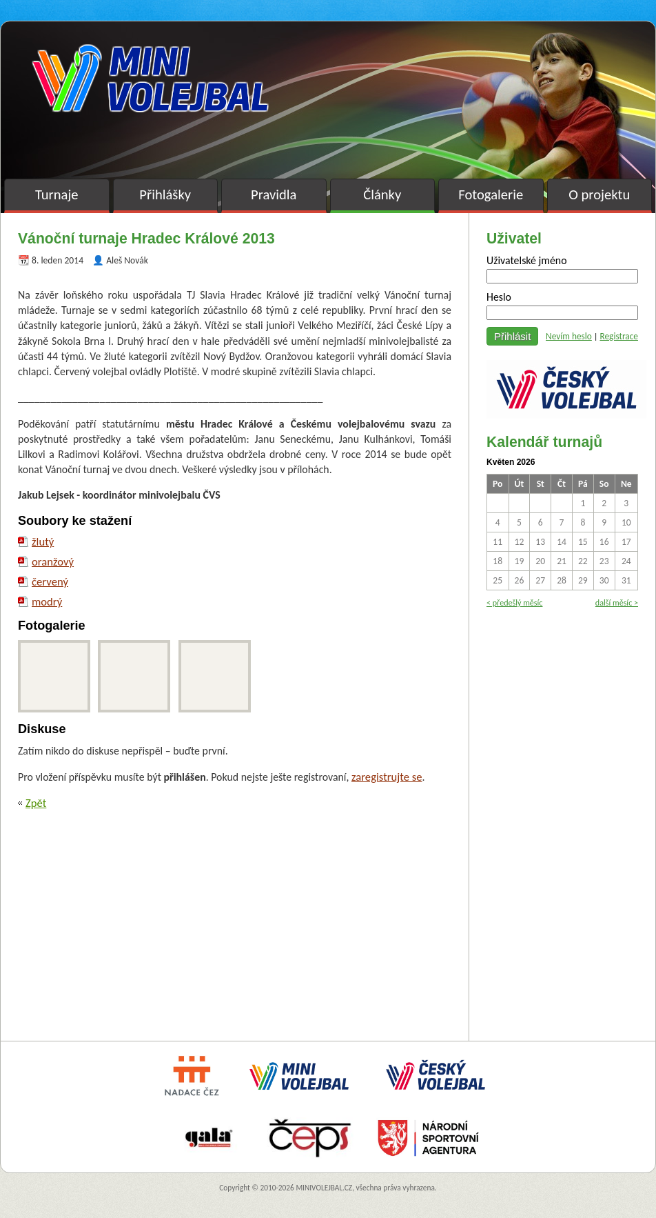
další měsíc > (616, 602)
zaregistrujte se (386, 776)
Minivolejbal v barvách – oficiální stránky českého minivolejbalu (150, 78)
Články (382, 194)
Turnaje (57, 194)
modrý (47, 601)
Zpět (35, 803)
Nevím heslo (569, 336)
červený (50, 581)
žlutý (43, 541)
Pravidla (273, 194)
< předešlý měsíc (514, 602)
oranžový (53, 561)
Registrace (618, 336)
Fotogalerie (490, 194)
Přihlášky (165, 194)
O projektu (599, 194)
